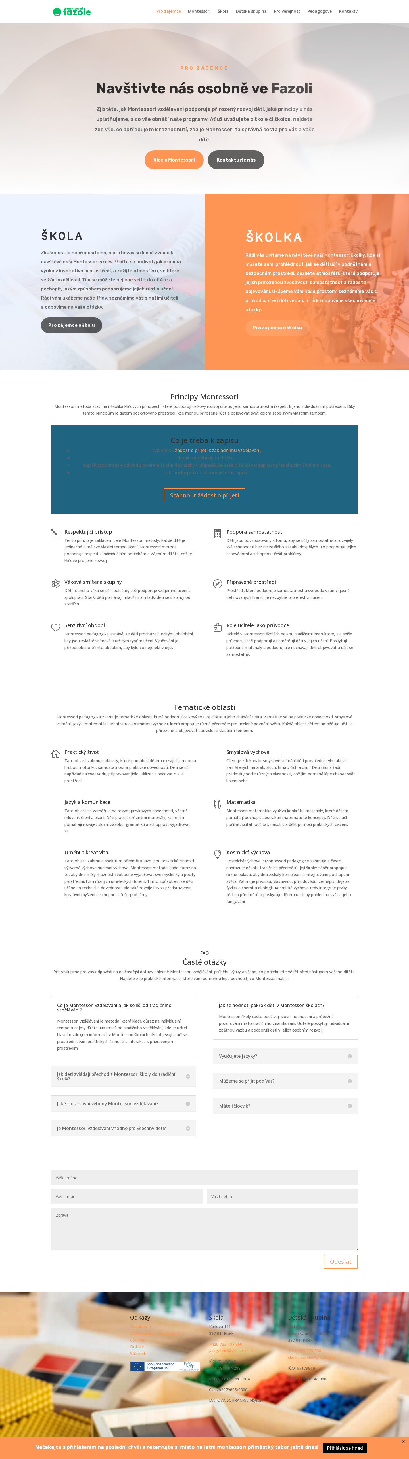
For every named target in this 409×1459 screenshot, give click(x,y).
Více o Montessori (174, 160)
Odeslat (328, 1257)
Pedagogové (320, 11)
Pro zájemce (168, 11)
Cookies (137, 1340)
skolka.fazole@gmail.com (311, 1357)
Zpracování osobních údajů (155, 1333)
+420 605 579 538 (304, 1350)
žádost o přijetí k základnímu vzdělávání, (218, 450)
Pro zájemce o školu (71, 325)
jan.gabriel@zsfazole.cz (231, 1350)
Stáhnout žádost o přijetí (204, 495)
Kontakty (348, 11)
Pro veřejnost (287, 11)
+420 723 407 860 (225, 1344)
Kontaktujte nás (236, 160)
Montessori (199, 11)
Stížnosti (138, 1353)
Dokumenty (141, 1326)
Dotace (137, 1346)
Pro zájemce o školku (277, 327)
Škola (223, 11)
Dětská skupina (251, 11)
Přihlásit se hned (345, 1448)
